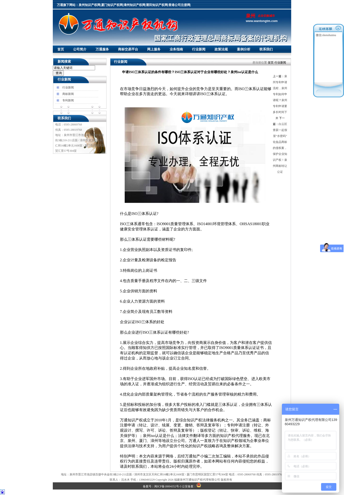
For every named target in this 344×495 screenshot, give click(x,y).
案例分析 (243, 49)
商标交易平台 (128, 49)
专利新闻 (68, 100)
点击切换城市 (266, 15)
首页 (60, 49)
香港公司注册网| (179, 5)
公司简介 (79, 49)
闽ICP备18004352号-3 (167, 486)
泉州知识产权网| (90, 5)
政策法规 (221, 49)
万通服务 (102, 49)
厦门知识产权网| (112, 5)
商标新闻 (68, 94)
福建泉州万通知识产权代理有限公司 (197, 479)
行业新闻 (198, 49)
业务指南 (176, 49)
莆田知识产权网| (157, 5)
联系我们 (266, 49)
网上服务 (154, 49)
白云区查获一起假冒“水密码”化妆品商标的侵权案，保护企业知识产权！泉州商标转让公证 (280, 148)
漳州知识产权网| (135, 5)
